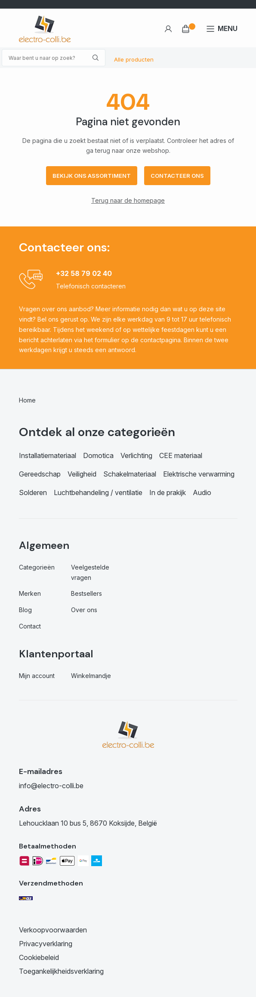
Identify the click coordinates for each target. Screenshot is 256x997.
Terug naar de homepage (128, 200)
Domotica (98, 455)
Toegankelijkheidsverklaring (61, 971)
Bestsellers (86, 593)
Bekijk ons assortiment (91, 175)
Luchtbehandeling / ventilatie (98, 492)
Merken (30, 593)
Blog (25, 609)
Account (168, 28)
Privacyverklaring (45, 943)
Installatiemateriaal (47, 455)
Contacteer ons (177, 175)
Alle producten (134, 59)
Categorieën (37, 567)
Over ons (84, 609)
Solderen (33, 492)
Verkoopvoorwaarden (53, 930)
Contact (30, 626)
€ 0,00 (185, 29)
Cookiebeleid (39, 957)
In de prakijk (167, 492)
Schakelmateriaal (129, 474)
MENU (227, 28)
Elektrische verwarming (198, 474)
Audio (202, 492)
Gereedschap (40, 474)
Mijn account (37, 675)
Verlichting (136, 455)
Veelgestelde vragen (90, 572)
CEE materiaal (180, 455)
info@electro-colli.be (51, 785)
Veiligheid (82, 474)
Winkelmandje (91, 675)
